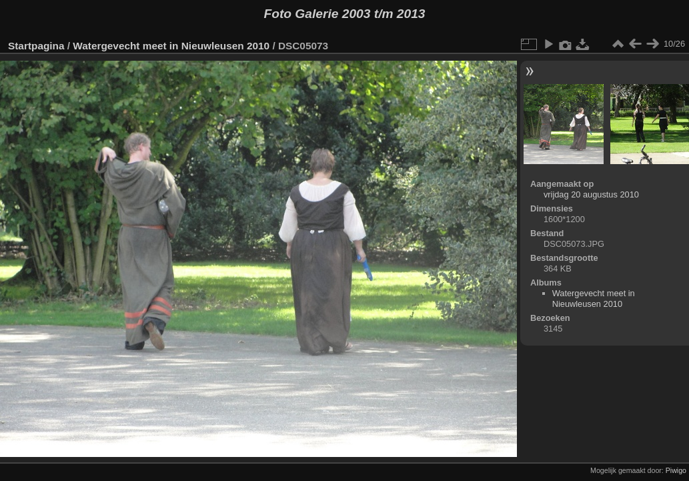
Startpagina (36, 45)
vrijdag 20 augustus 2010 (591, 194)
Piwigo (676, 470)
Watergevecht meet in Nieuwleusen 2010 (171, 45)
